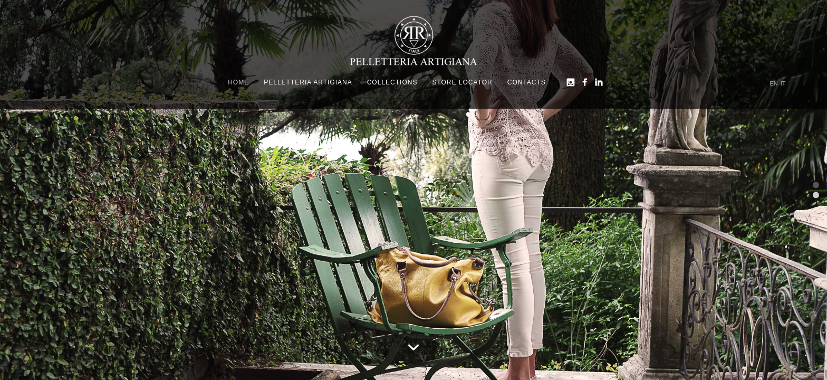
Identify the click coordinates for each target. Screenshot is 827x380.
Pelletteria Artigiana (308, 82)
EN (774, 84)
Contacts (526, 82)
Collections (392, 82)
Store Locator (462, 82)
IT (783, 84)
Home (238, 82)
